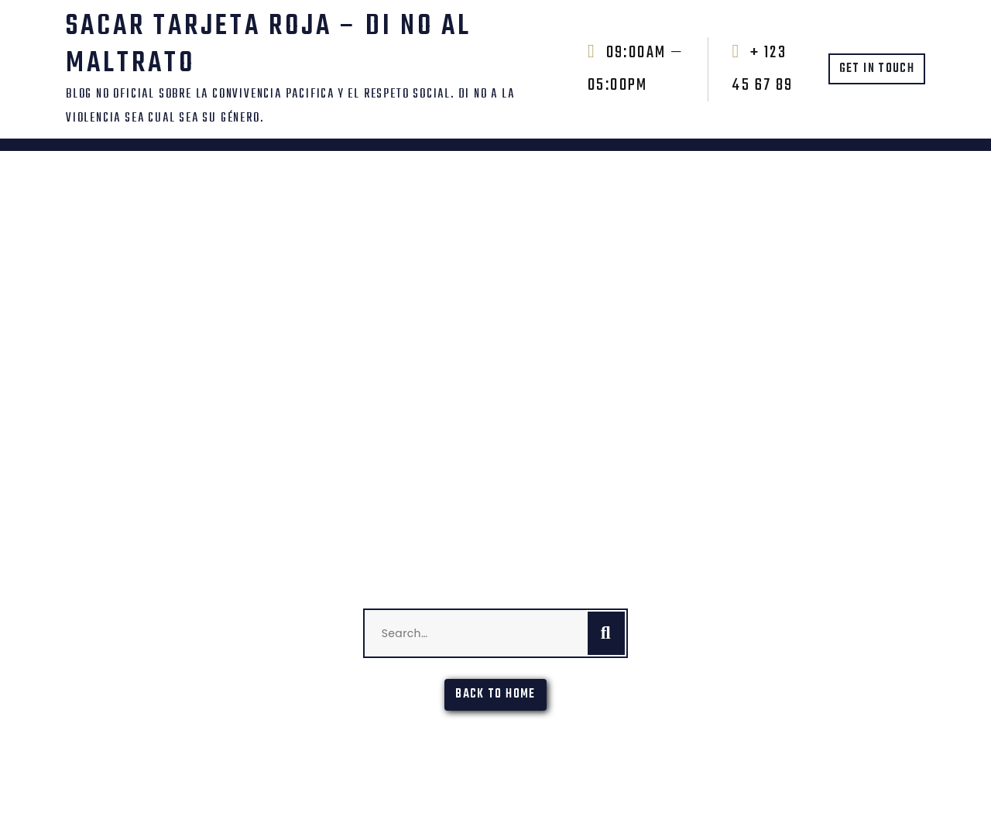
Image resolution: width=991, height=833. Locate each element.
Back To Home (495, 694)
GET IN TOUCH (876, 69)
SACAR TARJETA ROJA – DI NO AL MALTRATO (268, 45)
